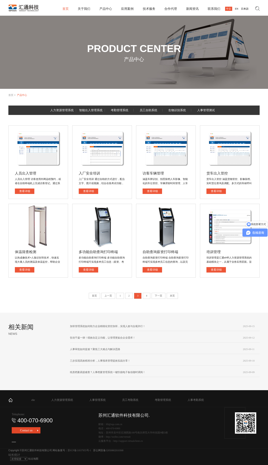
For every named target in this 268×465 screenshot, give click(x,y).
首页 (65, 8)
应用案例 (127, 8)
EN (236, 8)
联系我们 (214, 8)
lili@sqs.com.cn (114, 424)
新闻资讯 (192, 8)
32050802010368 (114, 450)
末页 (172, 295)
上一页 (108, 295)
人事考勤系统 (196, 399)
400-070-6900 (32, 420)
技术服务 (149, 8)
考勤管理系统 (163, 399)
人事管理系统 (97, 399)
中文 (228, 8)
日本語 (245, 8)
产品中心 (105, 8)
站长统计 (14, 454)
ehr (33, 399)
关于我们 (84, 8)
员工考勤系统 (130, 399)
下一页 (158, 295)
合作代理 (170, 8)
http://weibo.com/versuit (118, 436)
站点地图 (33, 458)
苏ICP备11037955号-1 (79, 450)
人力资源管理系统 (62, 399)
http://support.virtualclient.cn (128, 441)
